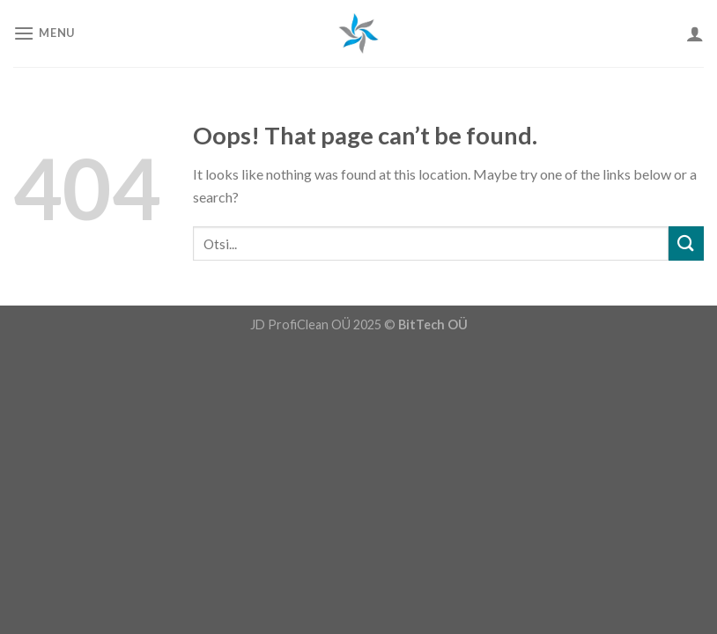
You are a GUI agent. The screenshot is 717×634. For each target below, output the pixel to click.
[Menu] (44, 33)
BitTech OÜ (433, 324)
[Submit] (686, 243)
